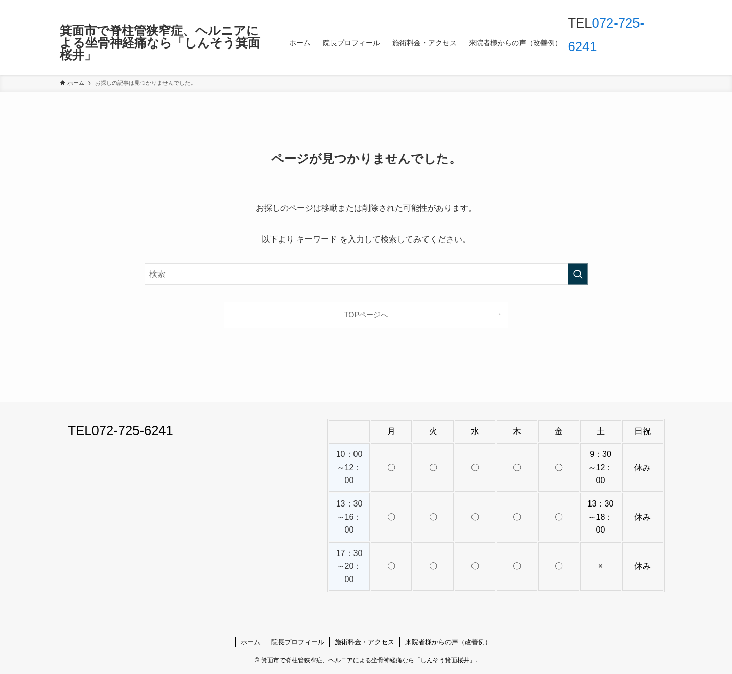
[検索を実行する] (578, 274)
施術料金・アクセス (364, 642)
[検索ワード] (366, 274)
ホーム (251, 642)
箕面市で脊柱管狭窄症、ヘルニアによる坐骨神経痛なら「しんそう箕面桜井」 (160, 43)
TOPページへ (366, 314)
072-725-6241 (132, 430)
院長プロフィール (297, 642)
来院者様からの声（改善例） (448, 642)
